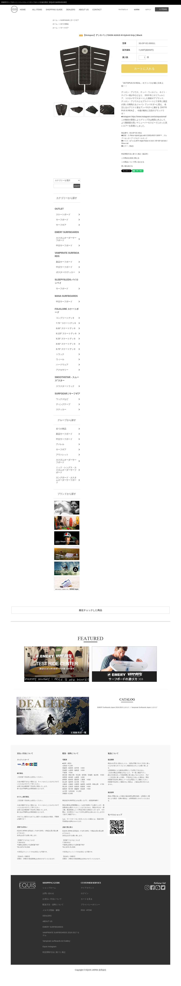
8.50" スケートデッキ (66, 350)
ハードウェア (62, 373)
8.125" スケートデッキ (66, 339)
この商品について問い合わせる (132, 162)
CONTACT (97, 9)
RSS (83, 921)
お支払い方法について (52, 910)
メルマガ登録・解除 (51, 921)
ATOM (89, 921)
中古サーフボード (64, 248)
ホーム (55, 20)
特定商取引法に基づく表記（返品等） (135, 154)
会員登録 (136, 9)
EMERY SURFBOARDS (67, 233)
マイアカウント (123, 9)
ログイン (148, 9)
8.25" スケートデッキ (66, 345)
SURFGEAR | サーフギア (69, 20)
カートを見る (86, 910)
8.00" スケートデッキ (66, 334)
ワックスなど (62, 409)
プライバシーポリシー (90, 915)
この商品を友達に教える (130, 158)
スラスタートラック (65, 395)
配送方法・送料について (53, 915)
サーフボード (62, 220)
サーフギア (64, 28)
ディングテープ (63, 414)
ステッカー (61, 420)
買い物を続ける (127, 166)
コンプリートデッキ (65, 322)
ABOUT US (84, 9)
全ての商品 (64, 24)
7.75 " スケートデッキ (66, 328)
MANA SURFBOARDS (66, 300)
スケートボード (63, 214)
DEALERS (70, 9)
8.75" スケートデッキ (66, 356)
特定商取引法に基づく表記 (54, 963)
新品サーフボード (64, 264)
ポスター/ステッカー (65, 276)
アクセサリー (62, 378)
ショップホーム (49, 899)
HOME (23, 9)
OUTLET (59, 209)
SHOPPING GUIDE (54, 9)
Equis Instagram (49, 957)
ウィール (60, 367)
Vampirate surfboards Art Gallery (56, 952)
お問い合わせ (48, 904)
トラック (60, 362)
